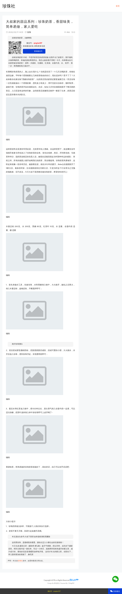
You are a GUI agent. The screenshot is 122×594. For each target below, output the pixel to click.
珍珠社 (8, 5)
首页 (118, 6)
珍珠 (29, 32)
